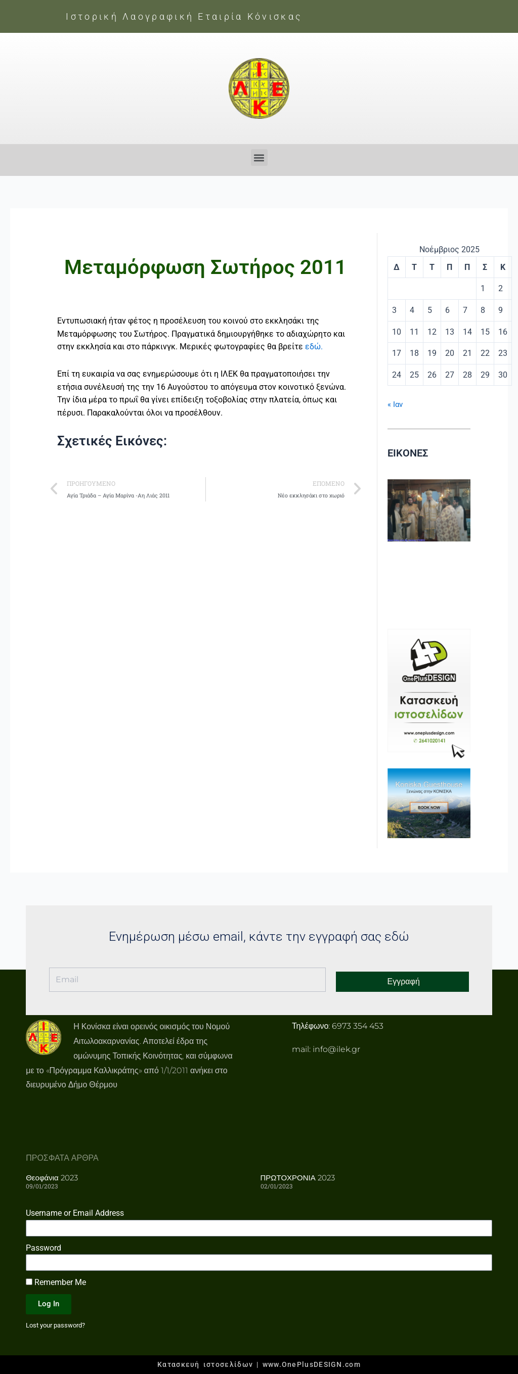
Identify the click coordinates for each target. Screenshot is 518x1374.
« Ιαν (395, 404)
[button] (259, 157)
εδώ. (314, 346)
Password (43, 1247)
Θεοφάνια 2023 (52, 1176)
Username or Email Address (75, 1212)
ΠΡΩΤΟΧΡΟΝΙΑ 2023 (298, 1176)
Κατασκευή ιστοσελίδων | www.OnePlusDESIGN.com (259, 1364)
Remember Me (56, 1282)
